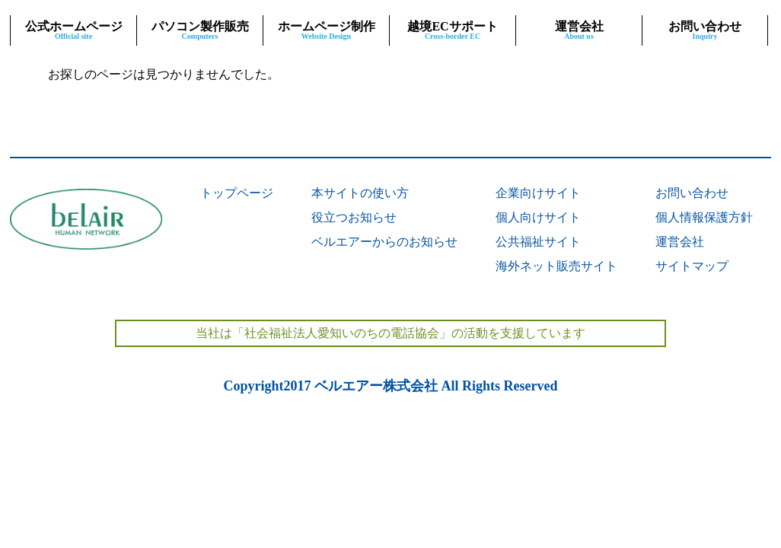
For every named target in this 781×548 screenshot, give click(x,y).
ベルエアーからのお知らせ (384, 241)
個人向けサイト (538, 217)
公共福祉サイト (538, 241)
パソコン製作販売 (200, 30)
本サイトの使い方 (360, 192)
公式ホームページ (73, 30)
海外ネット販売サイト (556, 266)
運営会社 (579, 30)
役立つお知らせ (354, 217)
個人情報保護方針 (704, 217)
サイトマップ (691, 266)
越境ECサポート (452, 30)
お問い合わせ (705, 30)
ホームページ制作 (326, 30)
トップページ (236, 192)
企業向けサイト (538, 192)
